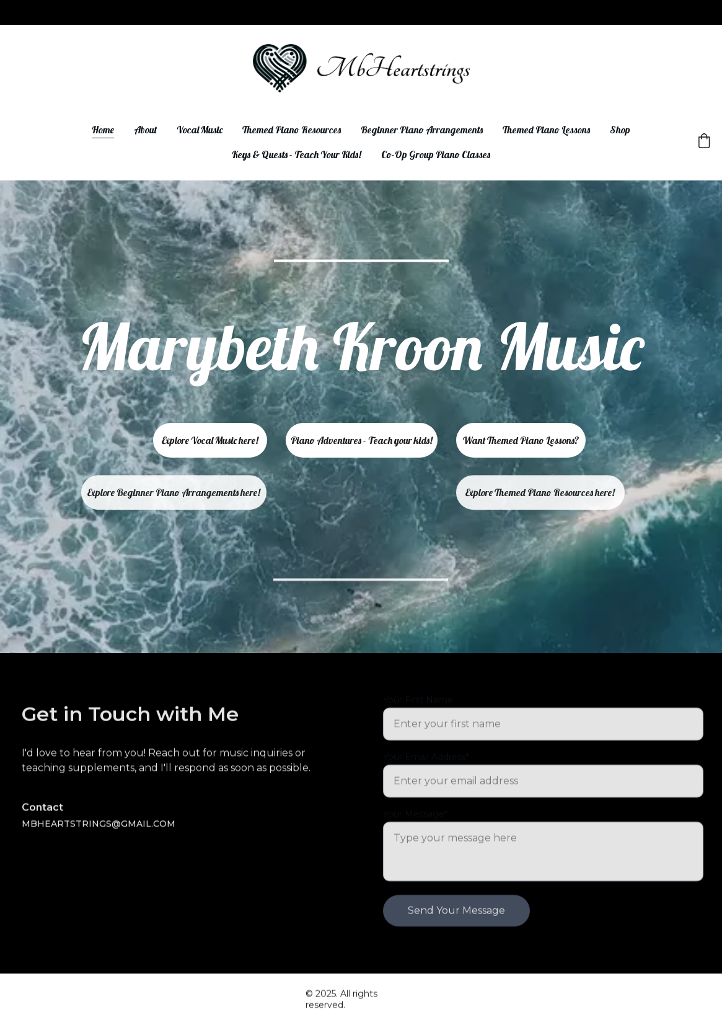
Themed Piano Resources (291, 129)
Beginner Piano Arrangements (422, 129)
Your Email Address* (426, 783)
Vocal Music (199, 129)
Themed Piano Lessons (546, 129)
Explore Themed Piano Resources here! (540, 495)
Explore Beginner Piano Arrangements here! (173, 495)
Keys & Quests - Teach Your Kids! (296, 154)
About (145, 129)
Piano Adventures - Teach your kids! (362, 440)
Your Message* (415, 840)
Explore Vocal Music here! (210, 440)
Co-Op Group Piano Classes (435, 154)
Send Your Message (456, 937)
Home (103, 129)
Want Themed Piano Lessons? (520, 440)
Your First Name (418, 726)
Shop (620, 129)
